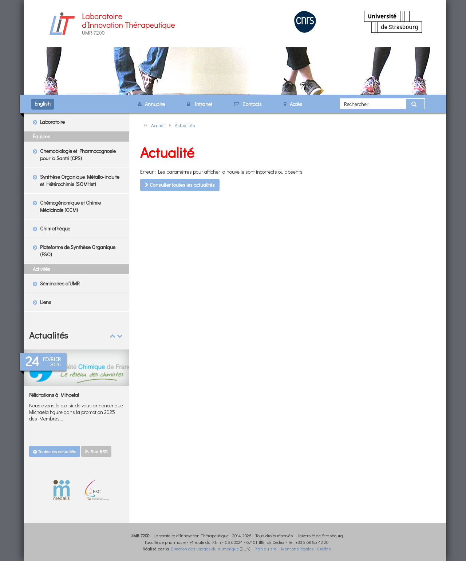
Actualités (185, 125)
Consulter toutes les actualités (180, 184)
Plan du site (265, 549)
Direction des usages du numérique (205, 549)
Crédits (324, 549)
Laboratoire (52, 121)
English (43, 103)
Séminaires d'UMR (60, 283)
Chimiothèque (55, 228)
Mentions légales (297, 549)
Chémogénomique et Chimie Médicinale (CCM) (70, 206)
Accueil (158, 125)
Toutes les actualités (54, 451)
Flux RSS (96, 451)
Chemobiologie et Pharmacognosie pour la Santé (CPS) (78, 154)
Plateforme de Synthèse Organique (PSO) (77, 251)
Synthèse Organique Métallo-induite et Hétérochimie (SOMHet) (79, 180)
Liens (45, 302)
